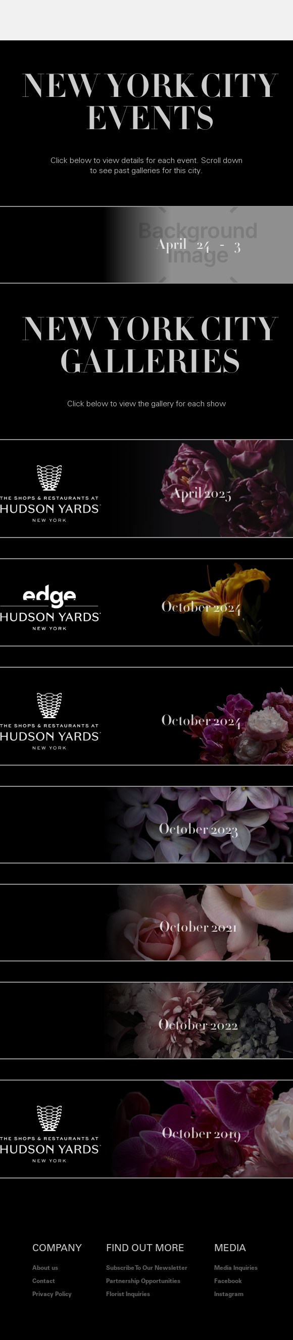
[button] (19, 20)
